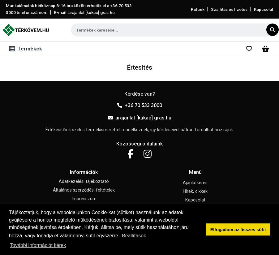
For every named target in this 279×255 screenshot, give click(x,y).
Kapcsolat (263, 9)
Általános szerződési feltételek (84, 190)
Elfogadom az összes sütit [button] (238, 229)
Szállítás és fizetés (229, 9)
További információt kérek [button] (38, 245)
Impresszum (84, 198)
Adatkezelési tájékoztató (84, 181)
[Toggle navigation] (27, 49)
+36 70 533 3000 (139, 105)
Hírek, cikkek (195, 191)
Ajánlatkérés (195, 182)
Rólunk (197, 9)
